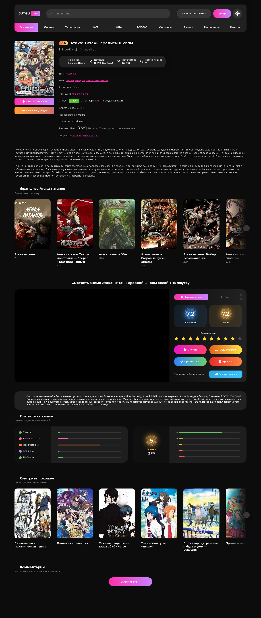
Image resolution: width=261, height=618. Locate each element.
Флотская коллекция (72, 543)
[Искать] (50, 13)
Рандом (235, 27)
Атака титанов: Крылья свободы (242, 256)
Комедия (80, 80)
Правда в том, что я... (241, 543)
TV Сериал (70, 73)
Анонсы (189, 27)
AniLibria (77, 135)
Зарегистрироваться (194, 13)
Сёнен (76, 87)
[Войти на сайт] (222, 13)
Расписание (211, 27)
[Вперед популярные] (246, 515)
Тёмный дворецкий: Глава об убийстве (114, 544)
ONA (119, 27)
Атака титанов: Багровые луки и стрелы (153, 258)
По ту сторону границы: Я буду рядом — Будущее (200, 546)
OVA (95, 27)
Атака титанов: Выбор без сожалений (199, 256)
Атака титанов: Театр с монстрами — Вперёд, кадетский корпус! (73, 258)
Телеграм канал (228, 374)
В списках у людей (36, 110)
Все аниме (26, 27)
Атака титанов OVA (113, 254)
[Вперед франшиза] (246, 228)
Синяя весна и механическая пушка (30, 544)
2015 (96, 100)
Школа (104, 80)
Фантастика (92, 80)
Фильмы (49, 27)
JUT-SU (29, 13)
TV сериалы (72, 27)
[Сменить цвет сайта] (237, 13)
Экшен (70, 80)
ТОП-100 (142, 27)
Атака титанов (80, 93)
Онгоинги (165, 27)
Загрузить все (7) (130, 581)
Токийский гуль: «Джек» (153, 544)
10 (241, 338)
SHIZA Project (90, 135)
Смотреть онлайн (36, 101)
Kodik (227, 297)
